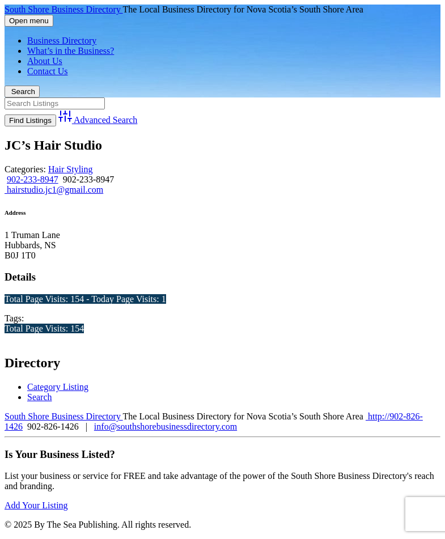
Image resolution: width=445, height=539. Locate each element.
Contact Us (47, 71)
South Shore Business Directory (64, 9)
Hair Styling (70, 169)
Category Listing (57, 387)
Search (22, 91)
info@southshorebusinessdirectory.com (165, 426)
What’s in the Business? (70, 51)
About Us (44, 61)
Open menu (29, 20)
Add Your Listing (36, 505)
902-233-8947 (32, 179)
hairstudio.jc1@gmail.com (54, 189)
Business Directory (61, 40)
